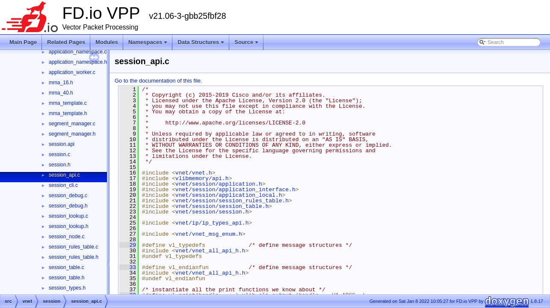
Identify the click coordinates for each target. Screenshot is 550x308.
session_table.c (66, 267)
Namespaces (148, 42)
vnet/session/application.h (218, 184)
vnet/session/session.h (212, 212)
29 (127, 245)
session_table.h (66, 278)
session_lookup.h (69, 226)
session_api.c (64, 175)
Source (246, 42)
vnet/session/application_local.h (228, 195)
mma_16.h (61, 83)
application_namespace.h (78, 62)
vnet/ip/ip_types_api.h (212, 223)
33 (127, 267)
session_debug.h (68, 206)
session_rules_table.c (73, 247)
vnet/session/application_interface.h (235, 189)
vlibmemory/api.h (202, 178)
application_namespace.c (77, 52)
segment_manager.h (72, 134)
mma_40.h (61, 93)
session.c (59, 154)
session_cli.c (63, 185)
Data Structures (200, 42)
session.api (61, 144)
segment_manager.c (72, 124)
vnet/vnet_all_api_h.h (210, 251)
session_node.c (66, 237)
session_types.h (67, 288)
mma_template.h (68, 113)
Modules (106, 42)
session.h (60, 165)
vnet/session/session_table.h (222, 206)
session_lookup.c (68, 216)
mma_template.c (68, 103)
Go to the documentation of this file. (158, 80)
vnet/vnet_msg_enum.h (208, 234)
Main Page (23, 42)
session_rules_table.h (73, 257)
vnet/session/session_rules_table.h (232, 200)
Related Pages (66, 42)
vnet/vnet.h (193, 173)
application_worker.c (72, 72)
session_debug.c (68, 195)
